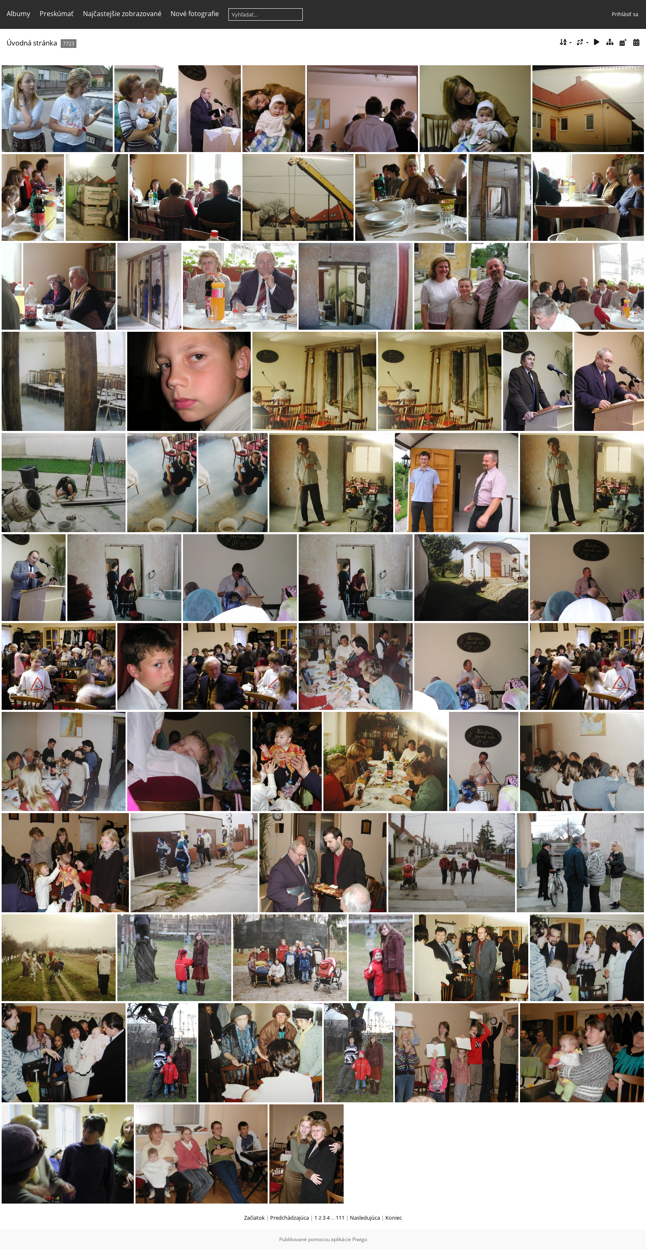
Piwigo (359, 1239)
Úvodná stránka (32, 43)
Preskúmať (57, 13)
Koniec (393, 1217)
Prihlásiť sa (625, 14)
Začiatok (254, 1217)
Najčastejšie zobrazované (122, 13)
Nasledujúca (365, 1217)
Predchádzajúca (289, 1217)
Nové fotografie (195, 13)
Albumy (18, 13)
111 (340, 1217)
